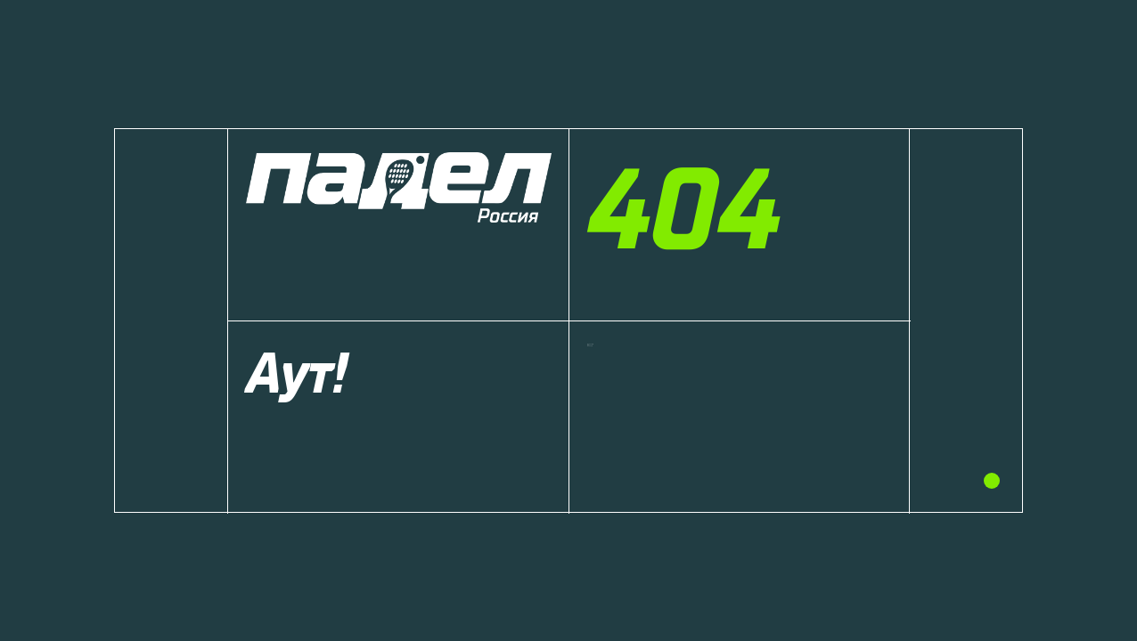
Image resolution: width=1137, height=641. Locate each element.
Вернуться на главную (672, 378)
